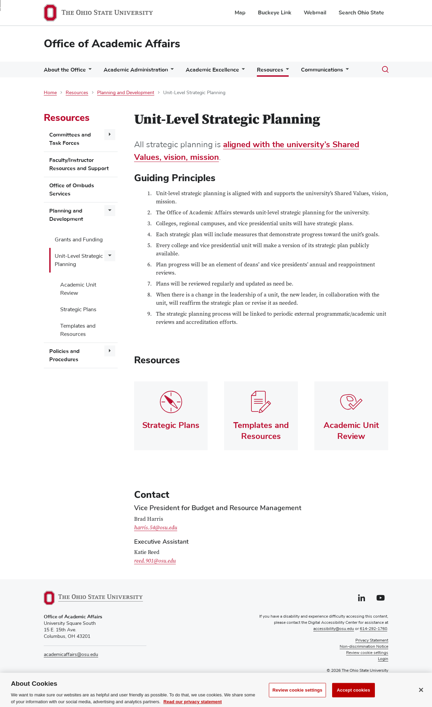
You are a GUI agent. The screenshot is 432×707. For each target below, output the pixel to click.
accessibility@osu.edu (333, 629)
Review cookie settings (298, 696)
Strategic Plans (78, 309)
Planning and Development (125, 92)
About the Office (65, 70)
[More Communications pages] (346, 71)
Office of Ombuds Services (71, 190)
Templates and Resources (77, 330)
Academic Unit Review (78, 289)
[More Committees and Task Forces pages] (109, 134)
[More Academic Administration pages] (170, 71)
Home (50, 92)
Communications (322, 70)
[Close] (421, 696)
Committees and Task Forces (70, 139)
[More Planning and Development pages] (109, 210)
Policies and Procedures (64, 355)
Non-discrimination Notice (364, 647)
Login (383, 659)
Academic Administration (136, 70)
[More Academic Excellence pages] (242, 71)
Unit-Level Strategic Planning (79, 260)
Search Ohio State (361, 12)
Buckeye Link (274, 12)
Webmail (315, 12)
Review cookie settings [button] (367, 653)
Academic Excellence (212, 70)
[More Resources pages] (286, 71)
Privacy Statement (371, 641)
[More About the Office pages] (88, 71)
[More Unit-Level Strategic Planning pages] (109, 255)
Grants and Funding (79, 239)
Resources (270, 70)
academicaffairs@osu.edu (71, 654)
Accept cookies (353, 696)
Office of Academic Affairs (112, 43)
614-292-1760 (373, 629)
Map (240, 12)
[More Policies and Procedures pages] (109, 350)
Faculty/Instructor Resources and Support (79, 164)
